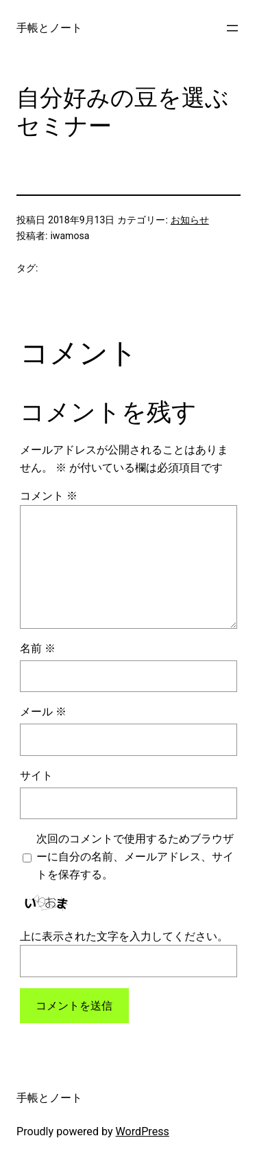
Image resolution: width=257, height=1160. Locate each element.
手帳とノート (49, 27)
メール (43, 711)
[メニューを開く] (232, 28)
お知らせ (190, 219)
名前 (38, 648)
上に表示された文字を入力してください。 (124, 936)
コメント (48, 495)
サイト (36, 775)
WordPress (142, 1131)
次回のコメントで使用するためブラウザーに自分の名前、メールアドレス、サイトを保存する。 (135, 856)
